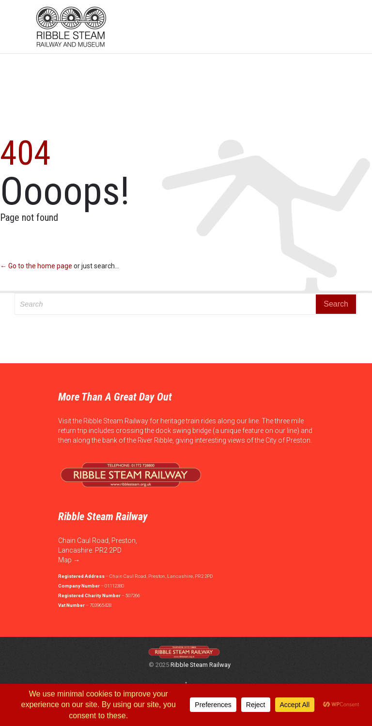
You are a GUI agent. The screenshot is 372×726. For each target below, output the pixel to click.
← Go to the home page (36, 266)
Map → (69, 560)
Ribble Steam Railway (200, 664)
